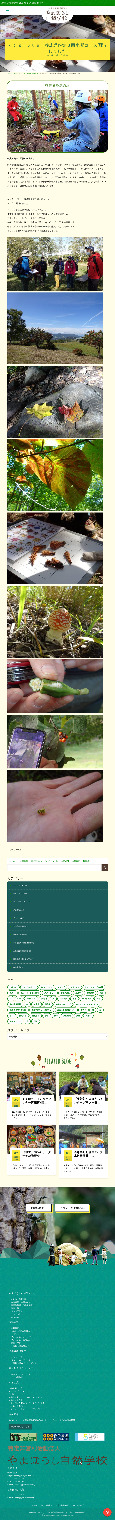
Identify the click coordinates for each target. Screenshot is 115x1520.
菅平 (47, 1016)
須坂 (35, 1021)
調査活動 (67, 1016)
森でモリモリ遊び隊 (18, 1010)
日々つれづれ (18, 893)
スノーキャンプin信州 (30, 993)
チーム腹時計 (17, 1377)
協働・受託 (16, 1343)
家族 (74, 999)
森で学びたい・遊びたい (42, 861)
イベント (16, 918)
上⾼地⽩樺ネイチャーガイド (24, 1363)
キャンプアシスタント (21, 1374)
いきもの (13, 861)
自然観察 (76, 861)
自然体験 (65, 861)
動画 (19, 999)
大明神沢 (24, 861)
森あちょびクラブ (63, 1004)
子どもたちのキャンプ (21, 1337)
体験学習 (16, 910)
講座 (78, 1016)
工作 (98, 999)
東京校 (36, 1004)
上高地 (78, 993)
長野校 (86, 861)
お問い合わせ (39, 1208)
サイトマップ (78, 1505)
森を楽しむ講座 (19, 934)
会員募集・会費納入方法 (22, 1302)
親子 (56, 1016)
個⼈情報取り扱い (49, 1505)
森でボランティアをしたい (87, 1004)
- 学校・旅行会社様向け (21, 1331)
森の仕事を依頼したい (66, 1010)
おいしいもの (46, 987)
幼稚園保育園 (15, 1004)
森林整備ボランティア (21, 959)
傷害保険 (64, 1505)
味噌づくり (31, 999)
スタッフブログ (19, 73)
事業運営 (16, 967)
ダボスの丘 (65, 993)
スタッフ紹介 (17, 1311)
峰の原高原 (86, 999)
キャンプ (61, 987)
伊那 (101, 993)
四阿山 (44, 999)
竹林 (11, 1016)
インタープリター (19, 1357)
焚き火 (83, 1010)
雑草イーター (15, 1021)
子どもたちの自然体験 (21, 943)
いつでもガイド (29, 987)
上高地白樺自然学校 (20, 951)
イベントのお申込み (72, 1208)
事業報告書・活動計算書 (22, 1305)
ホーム (9, 73)
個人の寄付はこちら (20, 1426)
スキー (12, 993)
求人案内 (15, 1317)
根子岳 (47, 1004)
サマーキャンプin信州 (94, 987)
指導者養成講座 (32, 73)
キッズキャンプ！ (20, 902)
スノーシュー (49, 993)
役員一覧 (15, 1308)
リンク (34, 1505)
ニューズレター (19, 885)
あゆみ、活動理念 (19, 1299)
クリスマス (74, 987)
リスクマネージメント (21, 1360)
